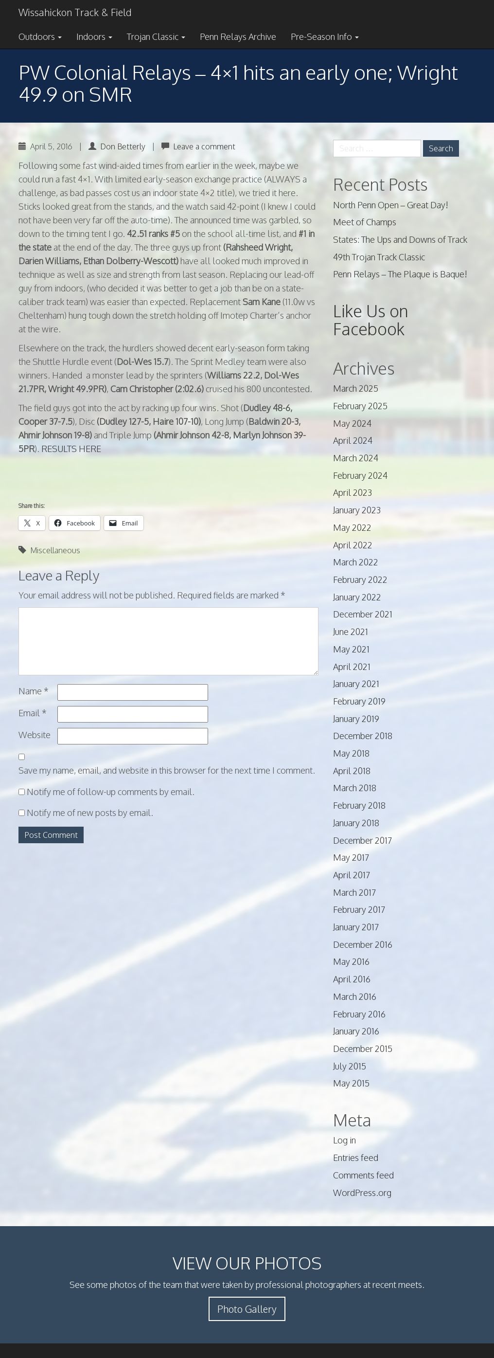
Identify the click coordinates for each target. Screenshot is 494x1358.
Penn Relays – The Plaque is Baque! (400, 274)
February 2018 (359, 805)
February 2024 (360, 475)
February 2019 (359, 701)
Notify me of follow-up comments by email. (110, 791)
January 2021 (356, 683)
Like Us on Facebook (370, 319)
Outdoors (40, 36)
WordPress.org (362, 1192)
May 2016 (351, 961)
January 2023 (357, 510)
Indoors (94, 36)
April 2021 (351, 666)
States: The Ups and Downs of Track (400, 239)
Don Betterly (122, 146)
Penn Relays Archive (238, 36)
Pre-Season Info (325, 36)
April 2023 (352, 492)
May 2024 (352, 423)
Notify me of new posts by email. (90, 812)
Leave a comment (204, 146)
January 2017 (356, 927)
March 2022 (355, 562)
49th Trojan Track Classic (379, 257)
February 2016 (359, 1014)
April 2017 (351, 874)
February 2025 (360, 405)
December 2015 (362, 1048)
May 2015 (351, 1083)
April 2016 (351, 979)
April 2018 (351, 770)
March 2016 (354, 996)
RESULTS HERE (71, 448)
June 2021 (350, 631)
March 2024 (355, 458)
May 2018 (351, 753)
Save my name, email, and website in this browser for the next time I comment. (166, 770)
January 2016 (356, 1031)
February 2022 (360, 579)
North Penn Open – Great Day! (390, 204)
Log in (344, 1140)
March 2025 (355, 388)
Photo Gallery (247, 1309)
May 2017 (351, 857)
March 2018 (354, 787)
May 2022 (352, 527)
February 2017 (359, 909)
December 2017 (362, 840)
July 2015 (349, 1066)
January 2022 (357, 597)
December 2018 (362, 735)
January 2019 (356, 718)
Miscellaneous (55, 550)
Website (34, 734)
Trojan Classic (156, 36)
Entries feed (355, 1157)
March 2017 (354, 892)
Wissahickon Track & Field (74, 12)
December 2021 (362, 614)
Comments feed (363, 1175)
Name (33, 691)
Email (32, 712)
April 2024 (352, 440)
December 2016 (362, 944)
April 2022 (352, 545)
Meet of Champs (364, 222)
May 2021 (351, 649)
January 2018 (356, 822)
